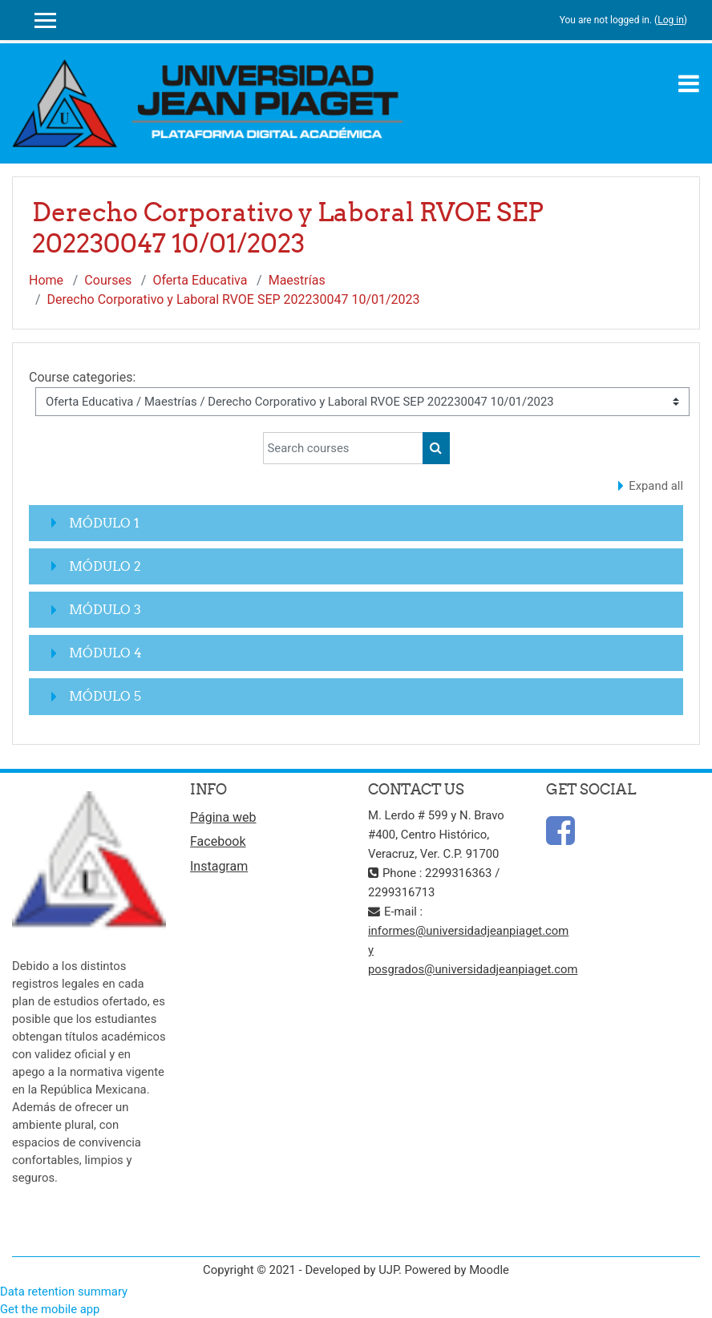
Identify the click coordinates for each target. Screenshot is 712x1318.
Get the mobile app (49, 1309)
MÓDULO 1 (104, 523)
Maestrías (297, 280)
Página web (223, 817)
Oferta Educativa (199, 280)
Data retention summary (63, 1291)
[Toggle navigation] (689, 83)
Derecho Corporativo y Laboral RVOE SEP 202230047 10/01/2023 (233, 299)
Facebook (217, 841)
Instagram (219, 866)
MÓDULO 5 (105, 696)
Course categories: (82, 377)
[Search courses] (343, 448)
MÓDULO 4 (105, 653)
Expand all (656, 486)
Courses (107, 280)
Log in (670, 20)
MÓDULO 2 (105, 566)
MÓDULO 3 (105, 609)
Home (46, 280)
